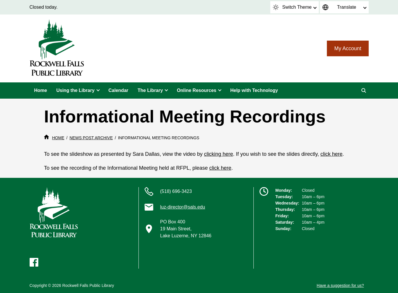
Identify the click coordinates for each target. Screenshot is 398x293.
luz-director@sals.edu (182, 207)
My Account (347, 48)
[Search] (364, 90)
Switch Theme (292, 7)
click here (331, 154)
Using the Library (75, 90)
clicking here (218, 154)
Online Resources (196, 90)
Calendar (118, 90)
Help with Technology (254, 90)
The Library (150, 90)
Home (40, 90)
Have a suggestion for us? (340, 285)
